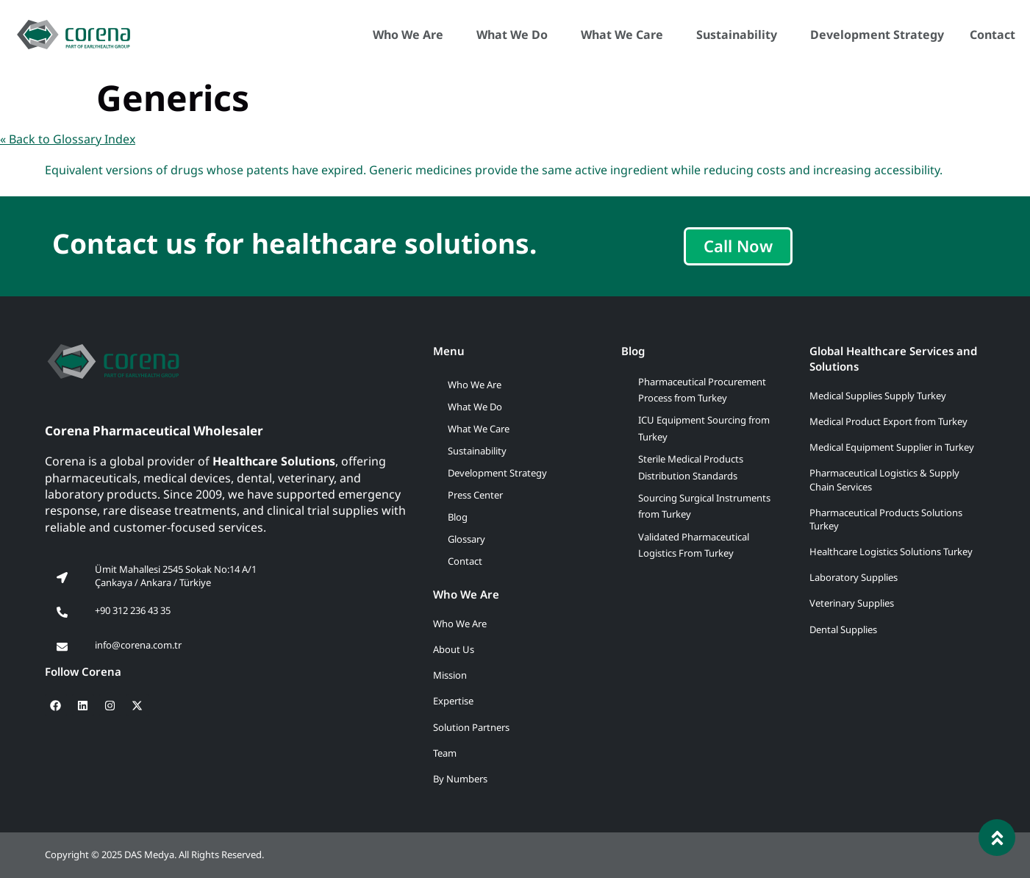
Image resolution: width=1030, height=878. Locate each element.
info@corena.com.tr (138, 645)
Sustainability (740, 34)
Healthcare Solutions (273, 461)
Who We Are (412, 34)
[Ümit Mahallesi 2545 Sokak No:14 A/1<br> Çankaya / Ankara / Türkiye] (62, 578)
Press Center (475, 495)
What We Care (625, 34)
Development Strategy (877, 34)
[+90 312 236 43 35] (62, 613)
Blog (458, 517)
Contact (992, 34)
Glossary (466, 539)
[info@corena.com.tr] (62, 647)
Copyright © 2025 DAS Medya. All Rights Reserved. (154, 854)
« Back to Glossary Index (67, 139)
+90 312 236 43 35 (133, 610)
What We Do (515, 34)
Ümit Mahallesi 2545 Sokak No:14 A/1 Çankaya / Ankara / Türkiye (176, 576)
